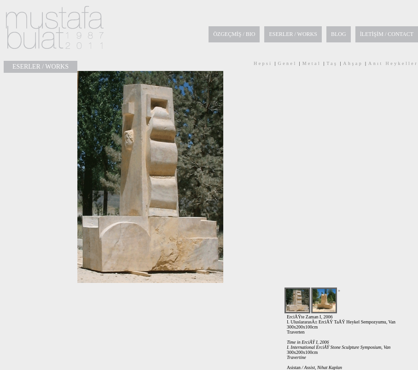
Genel (287, 63)
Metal (311, 63)
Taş (331, 63)
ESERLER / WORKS (293, 34)
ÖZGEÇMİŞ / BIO (234, 34)
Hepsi (263, 63)
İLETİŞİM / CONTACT (386, 34)
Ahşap (353, 63)
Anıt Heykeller (393, 63)
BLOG (338, 34)
